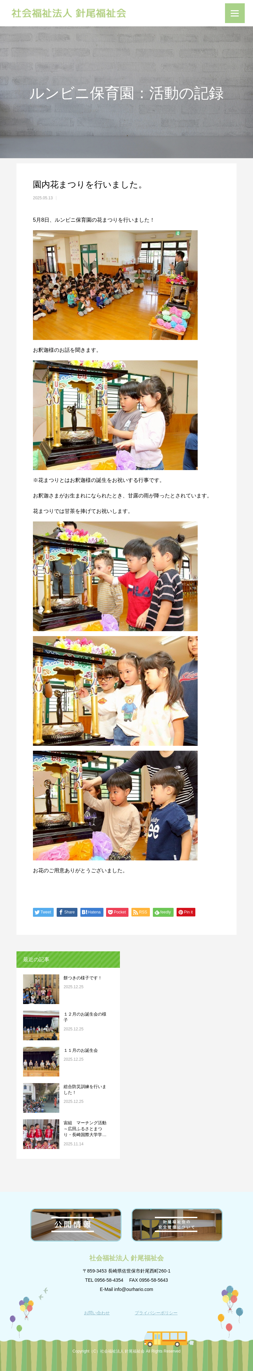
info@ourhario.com (134, 1289)
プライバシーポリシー (156, 1312)
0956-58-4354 (109, 1280)
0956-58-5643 (153, 1280)
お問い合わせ (97, 1312)
